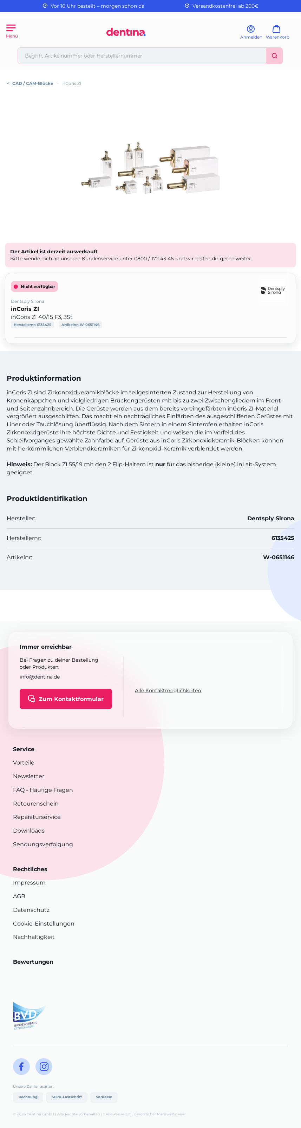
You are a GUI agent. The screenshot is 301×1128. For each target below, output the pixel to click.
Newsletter (28, 776)
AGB (19, 896)
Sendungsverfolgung (43, 844)
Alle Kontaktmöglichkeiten (168, 690)
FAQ (19, 790)
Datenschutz (31, 910)
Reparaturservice (37, 817)
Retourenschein (36, 803)
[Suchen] (274, 55)
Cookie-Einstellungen (43, 923)
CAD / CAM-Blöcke (32, 83)
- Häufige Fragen (49, 790)
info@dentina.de (40, 677)
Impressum (29, 882)
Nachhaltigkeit (34, 937)
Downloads (29, 830)
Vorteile (23, 762)
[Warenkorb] (280, 34)
